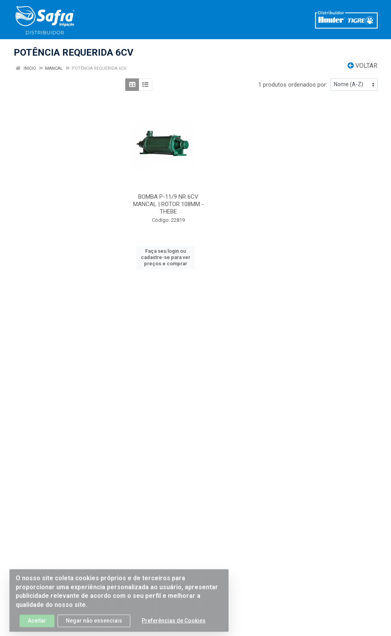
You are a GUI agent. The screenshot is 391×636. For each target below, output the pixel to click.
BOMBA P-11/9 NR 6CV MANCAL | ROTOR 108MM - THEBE (168, 204)
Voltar (362, 65)
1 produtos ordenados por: (292, 84)
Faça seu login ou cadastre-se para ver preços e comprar (165, 257)
